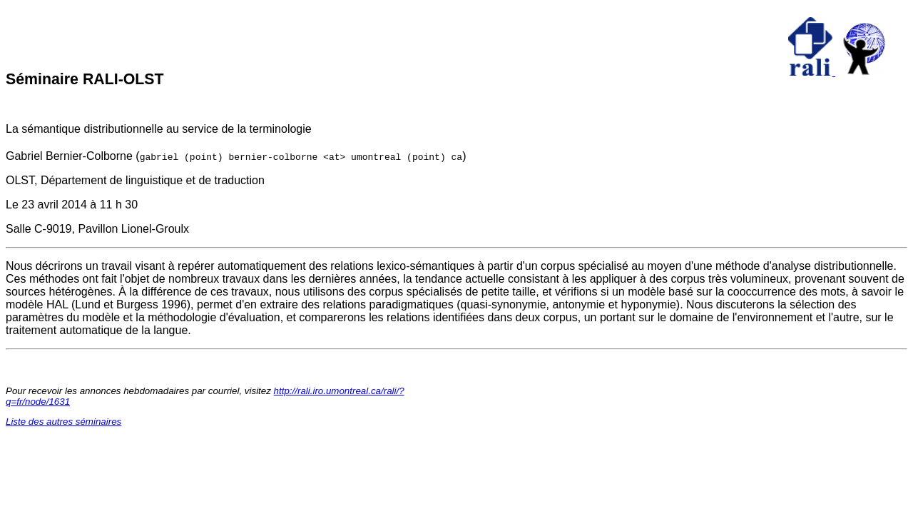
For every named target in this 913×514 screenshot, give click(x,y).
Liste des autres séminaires (63, 421)
